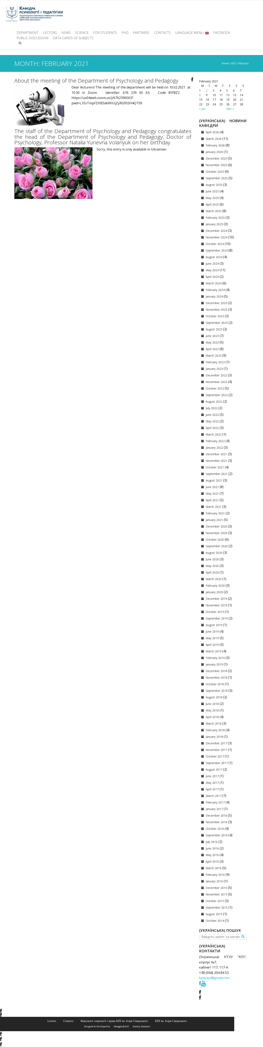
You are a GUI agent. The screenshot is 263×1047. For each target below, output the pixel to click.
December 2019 (216, 599)
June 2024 (212, 263)
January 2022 (214, 447)
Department (27, 32)
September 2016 (217, 835)
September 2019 (217, 618)
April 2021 (212, 500)
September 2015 (217, 907)
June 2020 (212, 559)
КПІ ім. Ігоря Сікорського (171, 1021)
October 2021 (215, 467)
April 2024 (212, 277)
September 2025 (217, 178)
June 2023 (212, 336)
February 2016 (215, 875)
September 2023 (217, 323)
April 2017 (212, 789)
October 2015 (215, 901)
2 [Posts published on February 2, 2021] (207, 90)
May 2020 (212, 566)
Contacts (162, 32)
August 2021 (214, 480)
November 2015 (216, 894)
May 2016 (212, 855)
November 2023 (216, 309)
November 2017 (216, 750)
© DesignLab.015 (120, 1026)
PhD (124, 32)
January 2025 (214, 224)
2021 (233, 63)
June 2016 (212, 848)
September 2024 (217, 250)
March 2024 (213, 283)
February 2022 (215, 441)
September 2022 (217, 395)
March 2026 (213, 139)
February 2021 (215, 513)
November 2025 (216, 165)
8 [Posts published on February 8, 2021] (200, 95)
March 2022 (213, 434)
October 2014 (215, 921)
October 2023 (215, 316)
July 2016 (212, 842)
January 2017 (214, 809)
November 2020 (216, 533)
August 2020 (214, 553)
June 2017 (212, 776)
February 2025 (215, 218)
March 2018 (213, 723)
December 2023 (216, 303)
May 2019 (212, 638)
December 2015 (216, 888)
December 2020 (216, 526)
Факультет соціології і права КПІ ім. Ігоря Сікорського (114, 1021)
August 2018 (214, 697)
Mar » (230, 109)
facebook (221, 32)
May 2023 (212, 342)
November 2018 (216, 677)
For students (105, 32)
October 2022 (215, 388)
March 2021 (213, 507)
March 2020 (213, 579)
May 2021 (212, 493)
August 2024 (214, 257)
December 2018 (216, 671)
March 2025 (213, 211)
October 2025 (215, 172)
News (66, 32)
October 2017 (215, 756)
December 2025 (216, 158)
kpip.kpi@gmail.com (214, 978)
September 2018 (217, 691)
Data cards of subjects (73, 38)
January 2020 (214, 592)
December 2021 (216, 454)
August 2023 (214, 329)
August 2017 (214, 769)
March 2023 (213, 355)
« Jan (202, 109)
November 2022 (216, 382)
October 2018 (215, 684)
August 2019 (214, 625)
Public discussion (32, 38)
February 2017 (215, 802)
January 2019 (214, 664)
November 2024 (216, 237)
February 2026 (215, 145)
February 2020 (215, 585)
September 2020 (217, 546)
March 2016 (213, 868)
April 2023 (212, 349)
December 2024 (216, 231)
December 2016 (216, 815)
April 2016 (212, 861)
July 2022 (212, 408)
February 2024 (215, 290)
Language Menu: (192, 32)
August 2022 (214, 401)
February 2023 (215, 362)
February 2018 (215, 730)
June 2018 (212, 704)
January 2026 (214, 152)
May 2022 (212, 421)
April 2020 (212, 572)
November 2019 (216, 605)
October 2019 (215, 612)
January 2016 (214, 881)
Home (225, 63)
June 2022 (212, 415)
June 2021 (212, 487)
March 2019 (213, 651)
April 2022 (212, 428)
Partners (141, 32)
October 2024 (215, 244)
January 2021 (214, 520)
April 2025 (212, 204)
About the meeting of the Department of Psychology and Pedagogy (96, 80)
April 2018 (212, 717)
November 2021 (216, 461)
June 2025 (212, 191)
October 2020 (215, 539)
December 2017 (216, 743)
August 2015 (214, 914)
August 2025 (214, 185)
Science (82, 32)
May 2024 (212, 270)
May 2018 (212, 710)
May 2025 (212, 198)
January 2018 (214, 737)
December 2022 (216, 375)
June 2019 (212, 631)
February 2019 (215, 658)
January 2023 (214, 369)
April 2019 (212, 645)
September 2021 (217, 474)
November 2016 (216, 822)
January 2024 (214, 296)
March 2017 (213, 796)
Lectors (50, 32)
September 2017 (217, 763)
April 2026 (212, 132)
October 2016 (215, 829)
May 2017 (212, 783)
